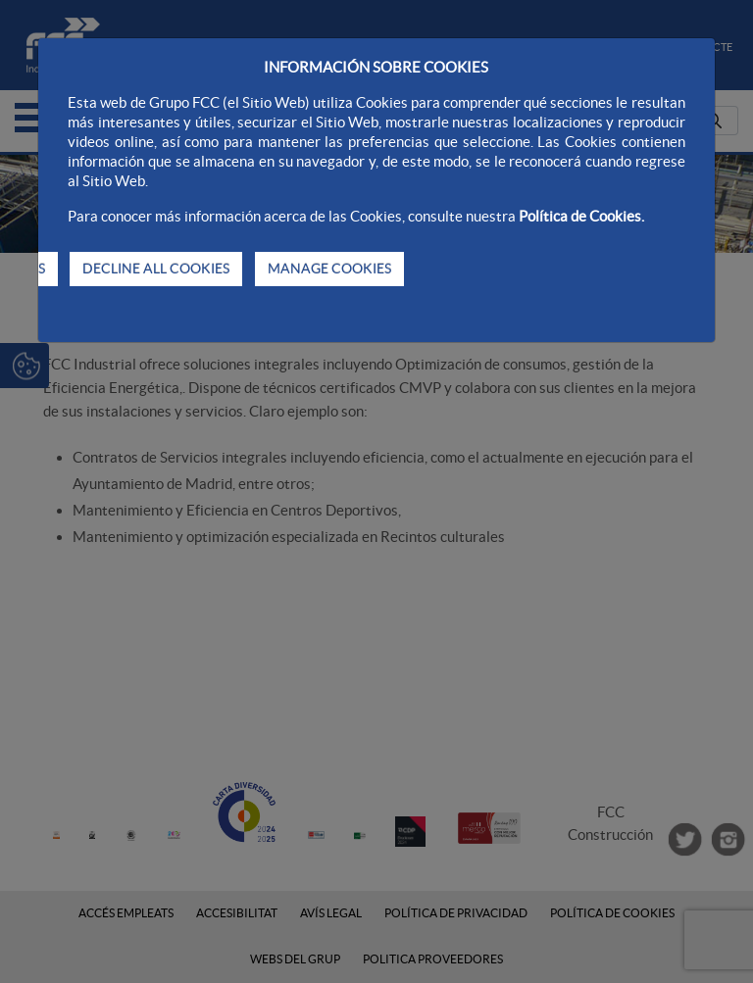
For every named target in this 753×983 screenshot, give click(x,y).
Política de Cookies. (581, 216)
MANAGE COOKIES (329, 268)
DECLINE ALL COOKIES (155, 268)
